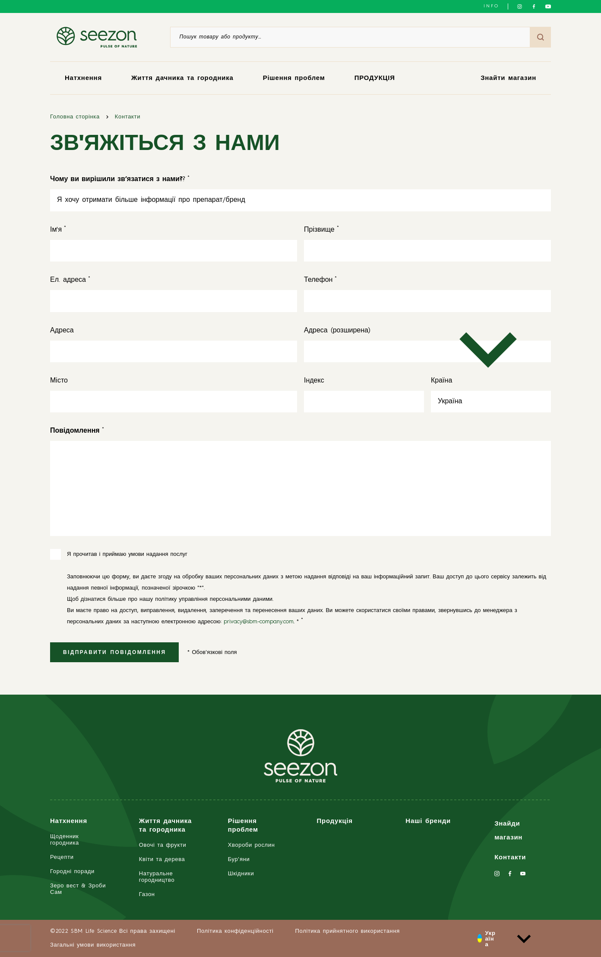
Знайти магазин (508, 78)
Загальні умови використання (93, 945)
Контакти (127, 117)
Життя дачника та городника (182, 78)
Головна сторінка (75, 117)
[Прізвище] (427, 251)
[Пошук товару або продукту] (350, 37)
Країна (441, 380)
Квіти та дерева (162, 859)
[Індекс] (364, 401)
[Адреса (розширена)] (427, 351)
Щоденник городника (64, 840)
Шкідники (241, 874)
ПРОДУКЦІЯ (374, 78)
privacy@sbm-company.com (259, 622)
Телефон (318, 280)
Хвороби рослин (251, 845)
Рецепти (62, 857)
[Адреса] (173, 351)
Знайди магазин (508, 831)
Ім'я (56, 229)
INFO (491, 6)
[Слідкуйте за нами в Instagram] (519, 6)
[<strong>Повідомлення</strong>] (75, 430)
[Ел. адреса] (173, 301)
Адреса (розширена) (337, 330)
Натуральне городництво (156, 877)
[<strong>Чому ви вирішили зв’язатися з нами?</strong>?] (300, 200)
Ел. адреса (68, 280)
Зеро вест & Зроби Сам (78, 889)
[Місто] (173, 401)
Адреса (62, 330)
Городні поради (72, 871)
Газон (147, 894)
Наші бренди (428, 821)
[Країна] (491, 401)
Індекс (314, 380)
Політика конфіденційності (235, 931)
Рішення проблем (294, 78)
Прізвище (319, 229)
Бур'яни (239, 859)
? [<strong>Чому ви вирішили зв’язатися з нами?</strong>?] (117, 179)
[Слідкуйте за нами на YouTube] (548, 6)
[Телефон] (427, 301)
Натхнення (83, 78)
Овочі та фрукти (163, 845)
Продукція (334, 821)
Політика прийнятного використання (347, 931)
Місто (59, 380)
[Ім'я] (173, 251)
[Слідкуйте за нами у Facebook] (534, 6)
